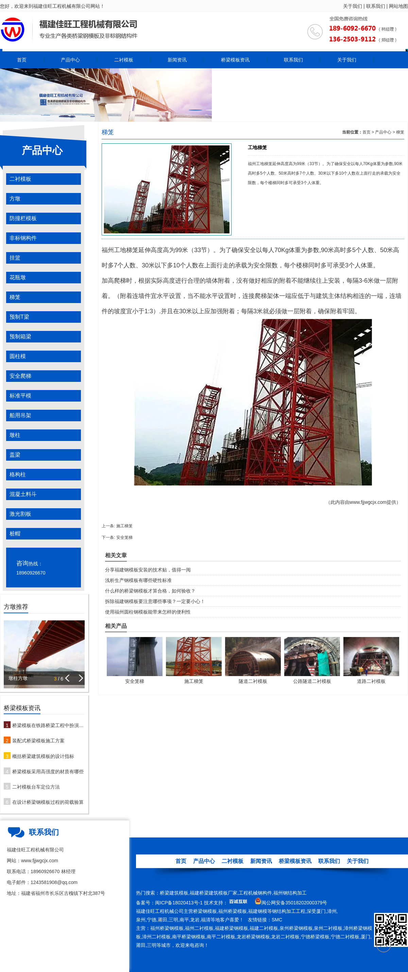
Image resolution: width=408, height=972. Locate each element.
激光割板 (20, 514)
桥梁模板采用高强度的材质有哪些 (48, 771)
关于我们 (352, 6)
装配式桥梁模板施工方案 (38, 740)
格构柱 (18, 474)
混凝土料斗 (23, 494)
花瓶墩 (18, 277)
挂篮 (15, 258)
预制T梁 (19, 317)
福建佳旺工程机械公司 (160, 911)
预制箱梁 (20, 336)
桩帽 (15, 533)
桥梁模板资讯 (235, 60)
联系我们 (375, 6)
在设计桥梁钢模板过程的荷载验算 (48, 802)
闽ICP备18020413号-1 (179, 902)
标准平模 (20, 396)
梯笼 (15, 297)
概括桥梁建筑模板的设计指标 (43, 756)
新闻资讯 (177, 60)
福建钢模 (257, 911)
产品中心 (70, 60)
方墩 (15, 198)
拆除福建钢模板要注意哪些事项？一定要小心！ (155, 601)
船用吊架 (20, 415)
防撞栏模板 (23, 218)
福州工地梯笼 (120, 250)
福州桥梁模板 (232, 911)
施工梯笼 (124, 526)
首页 (22, 60)
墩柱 (15, 435)
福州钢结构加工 (290, 893)
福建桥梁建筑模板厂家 (213, 893)
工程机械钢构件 (255, 893)
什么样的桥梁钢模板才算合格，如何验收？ (150, 591)
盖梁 (15, 455)
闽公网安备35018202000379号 (294, 902)
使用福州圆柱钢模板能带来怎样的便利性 (148, 612)
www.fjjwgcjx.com (368, 502)
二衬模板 (123, 60)
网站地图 (398, 6)
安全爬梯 (20, 376)
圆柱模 (18, 356)
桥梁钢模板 (205, 911)
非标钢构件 (23, 238)
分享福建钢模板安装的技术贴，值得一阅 (148, 569)
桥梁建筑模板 (174, 893)
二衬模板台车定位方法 (36, 787)
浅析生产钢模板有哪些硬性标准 (138, 580)
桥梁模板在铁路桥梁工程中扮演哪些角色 (48, 725)
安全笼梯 (124, 537)
